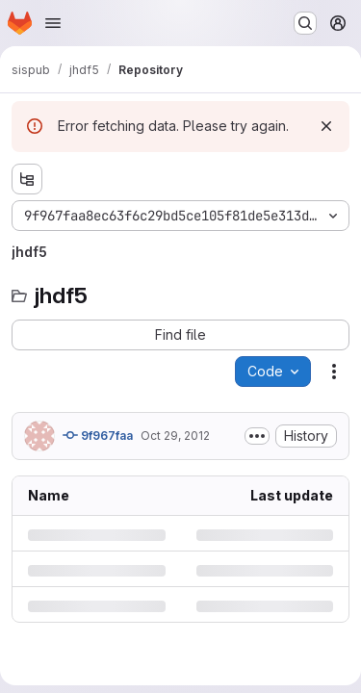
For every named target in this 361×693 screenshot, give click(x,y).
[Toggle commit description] (257, 436)
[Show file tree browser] (27, 179)
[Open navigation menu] (53, 23)
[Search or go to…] (305, 23)
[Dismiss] (326, 126)
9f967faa (98, 435)
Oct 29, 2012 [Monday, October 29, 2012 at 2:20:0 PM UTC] (175, 435)
